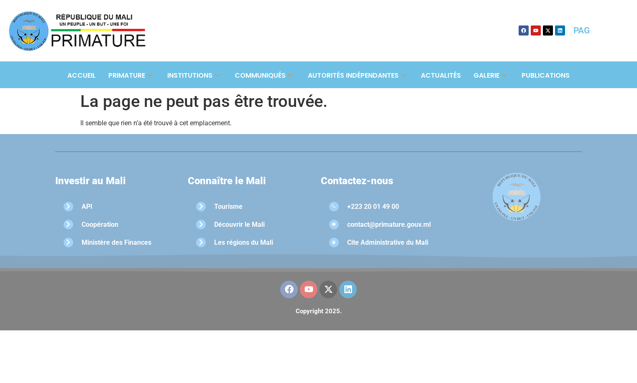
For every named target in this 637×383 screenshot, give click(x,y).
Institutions (193, 75)
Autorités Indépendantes (357, 75)
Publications (546, 75)
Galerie (490, 75)
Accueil (81, 75)
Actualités (441, 75)
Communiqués (264, 75)
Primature (130, 75)
